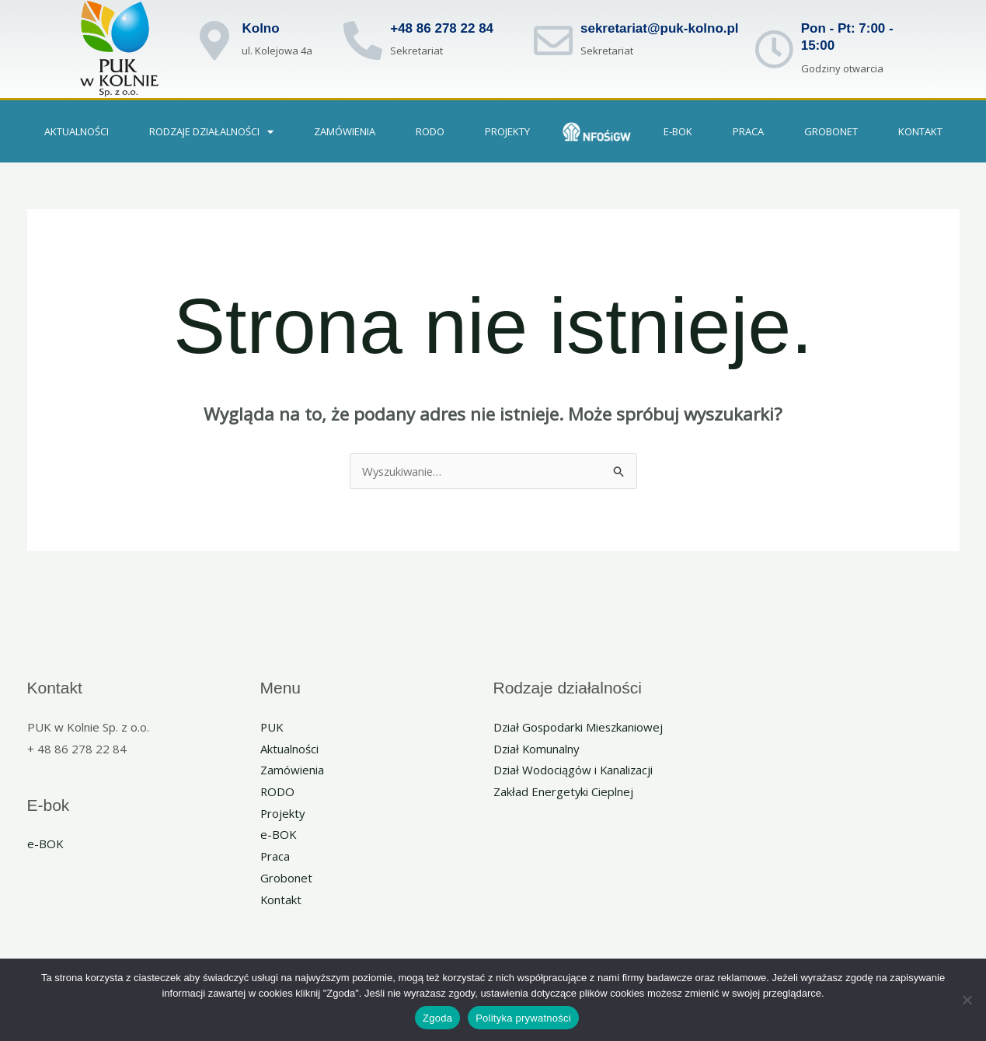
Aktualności (76, 131)
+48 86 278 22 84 (441, 28)
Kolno (260, 28)
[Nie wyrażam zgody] (966, 1000)
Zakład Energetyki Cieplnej (563, 792)
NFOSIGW (596, 131)
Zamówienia (344, 131)
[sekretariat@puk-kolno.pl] (553, 40)
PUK (272, 727)
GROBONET (831, 131)
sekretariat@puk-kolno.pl (659, 28)
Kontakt (920, 131)
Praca (275, 857)
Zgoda (437, 1018)
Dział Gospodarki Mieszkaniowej (579, 727)
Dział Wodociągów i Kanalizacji (574, 770)
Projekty (507, 131)
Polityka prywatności (523, 1018)
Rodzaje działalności (211, 132)
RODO (430, 131)
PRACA (748, 131)
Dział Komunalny (537, 748)
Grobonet (286, 878)
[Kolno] (214, 40)
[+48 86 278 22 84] (362, 40)
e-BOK (678, 131)
